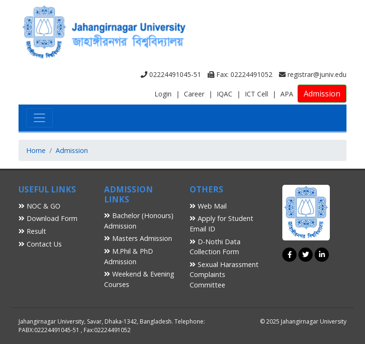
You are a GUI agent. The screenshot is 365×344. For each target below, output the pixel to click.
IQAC (224, 93)
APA (286, 93)
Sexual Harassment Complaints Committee (224, 274)
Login (163, 93)
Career (194, 93)
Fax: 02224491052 (240, 74)
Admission (322, 93)
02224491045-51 (171, 74)
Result (32, 231)
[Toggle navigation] (39, 117)
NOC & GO (39, 205)
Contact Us (40, 243)
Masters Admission (138, 238)
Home (36, 150)
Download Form (48, 218)
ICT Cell (256, 93)
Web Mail (208, 205)
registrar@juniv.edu (312, 74)
